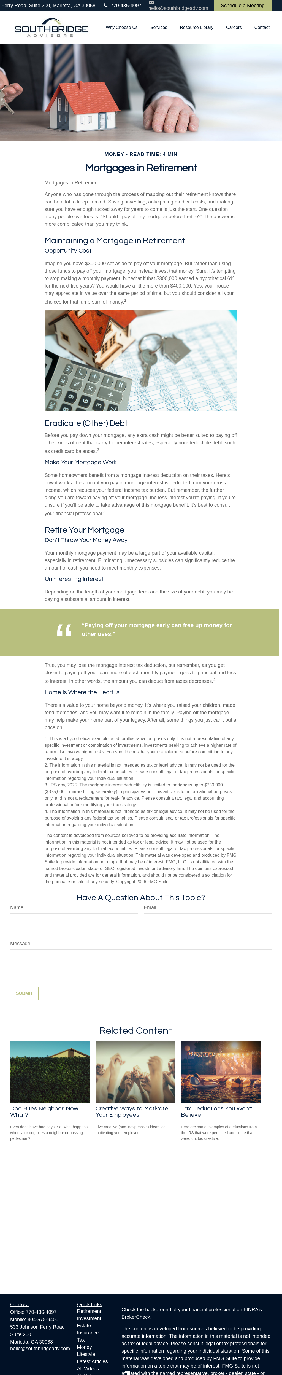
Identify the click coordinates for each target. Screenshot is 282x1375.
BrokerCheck (135, 1317)
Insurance (88, 1333)
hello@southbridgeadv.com (40, 1348)
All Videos (88, 1368)
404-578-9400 (43, 1319)
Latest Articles (92, 1361)
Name (16, 907)
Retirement (89, 1311)
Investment (89, 1318)
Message (20, 943)
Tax (81, 1340)
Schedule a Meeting (243, 5)
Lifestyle (86, 1354)
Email (150, 907)
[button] (122, 28)
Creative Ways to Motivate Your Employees (132, 1111)
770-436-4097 (122, 5)
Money (84, 1347)
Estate (84, 1325)
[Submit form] (24, 993)
